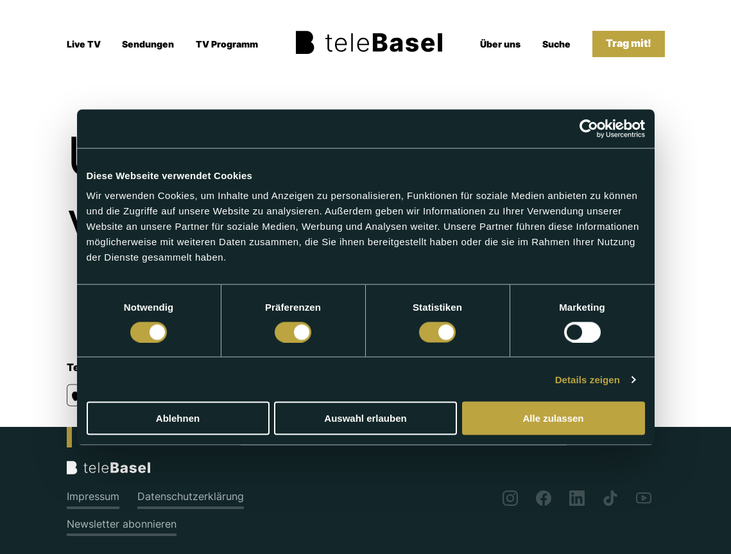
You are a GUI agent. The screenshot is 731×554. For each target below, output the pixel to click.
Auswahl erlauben (365, 418)
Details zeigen (587, 379)
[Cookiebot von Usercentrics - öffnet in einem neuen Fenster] (589, 128)
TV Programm (227, 44)
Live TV (84, 44)
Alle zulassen (552, 418)
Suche (556, 44)
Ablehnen (178, 418)
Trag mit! (628, 43)
